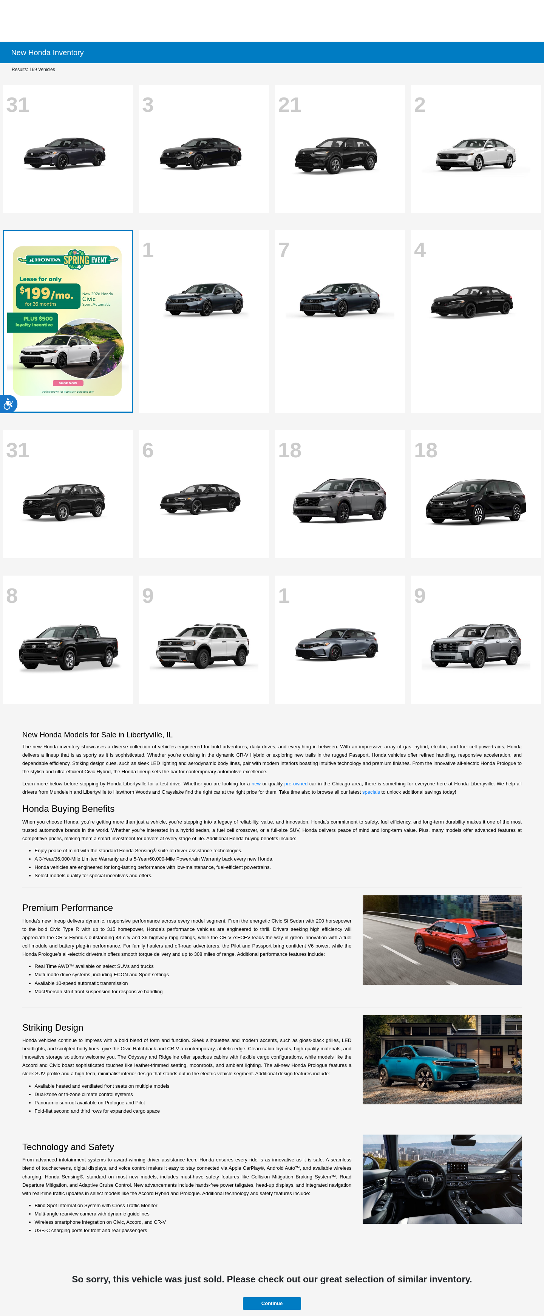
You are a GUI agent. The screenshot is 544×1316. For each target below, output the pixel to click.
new (256, 784)
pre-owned (296, 784)
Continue (272, 1303)
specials (371, 792)
